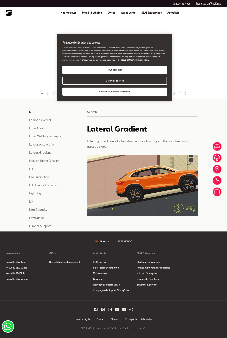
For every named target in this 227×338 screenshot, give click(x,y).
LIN (31, 201)
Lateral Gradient (40, 152)
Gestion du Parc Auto (148, 279)
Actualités (173, 12)
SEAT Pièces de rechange (106, 267)
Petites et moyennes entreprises (153, 267)
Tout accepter (115, 70)
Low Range (36, 217)
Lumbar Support (40, 226)
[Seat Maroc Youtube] (124, 309)
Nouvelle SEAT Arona (17, 279)
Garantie (98, 279)
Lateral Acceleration (42, 144)
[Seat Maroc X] (103, 309)
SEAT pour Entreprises (148, 262)
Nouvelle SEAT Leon (16, 262)
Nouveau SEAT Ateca (16, 267)
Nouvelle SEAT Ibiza (16, 273)
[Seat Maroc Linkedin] (117, 309)
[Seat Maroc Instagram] (110, 309)
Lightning (35, 193)
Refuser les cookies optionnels (114, 91)
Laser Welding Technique (45, 136)
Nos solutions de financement (64, 262)
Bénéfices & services (147, 284)
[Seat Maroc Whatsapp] (131, 309)
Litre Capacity (38, 209)
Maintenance (100, 273)
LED (31, 169)
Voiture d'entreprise (147, 273)
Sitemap (115, 319)
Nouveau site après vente (106, 284)
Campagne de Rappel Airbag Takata (112, 290)
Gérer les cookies (115, 81)
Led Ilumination (39, 177)
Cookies (100, 319)
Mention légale (83, 319)
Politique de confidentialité (138, 319)
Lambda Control (40, 120)
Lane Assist (36, 128)
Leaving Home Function (44, 160)
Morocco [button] (102, 241)
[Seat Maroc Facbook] (96, 309)
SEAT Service (99, 262)
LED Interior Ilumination (44, 185)
